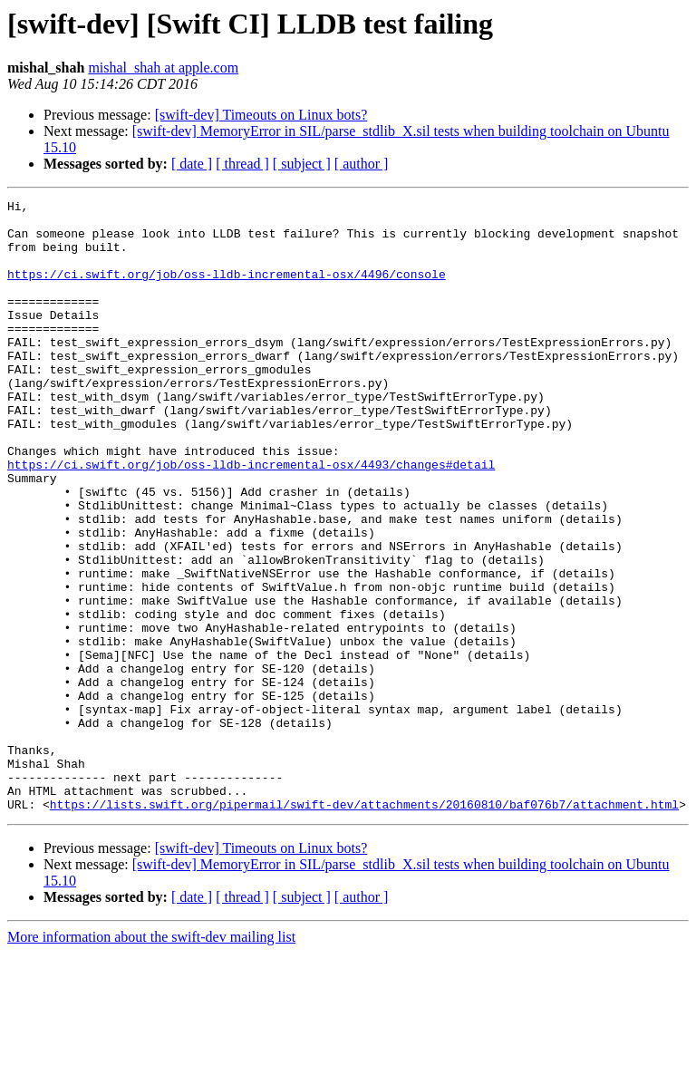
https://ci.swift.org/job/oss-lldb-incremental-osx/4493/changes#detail (251, 518)
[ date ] (191, 163)
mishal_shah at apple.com (163, 67)
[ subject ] (302, 163)
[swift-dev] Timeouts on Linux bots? (261, 114)
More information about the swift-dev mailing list (151, 1059)
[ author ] (361, 163)
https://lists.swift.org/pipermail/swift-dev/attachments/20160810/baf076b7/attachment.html (364, 926)
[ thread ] (242, 163)
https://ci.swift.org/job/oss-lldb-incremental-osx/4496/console (226, 290)
